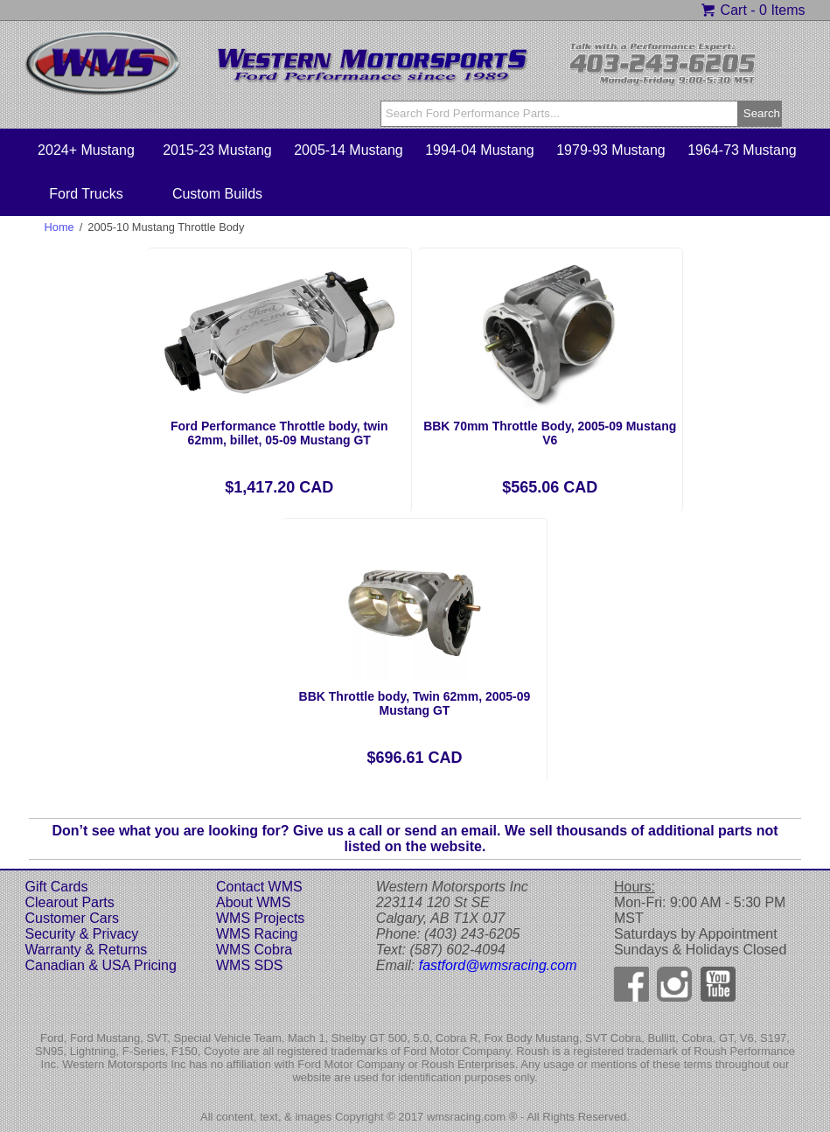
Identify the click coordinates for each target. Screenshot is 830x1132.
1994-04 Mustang (479, 150)
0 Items (782, 10)
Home (59, 227)
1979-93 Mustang (611, 150)
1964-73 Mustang (742, 150)
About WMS (253, 902)
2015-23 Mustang (217, 150)
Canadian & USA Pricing (100, 965)
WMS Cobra (254, 949)
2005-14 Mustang (348, 150)
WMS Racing (256, 933)
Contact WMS (259, 886)
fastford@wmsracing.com (498, 965)
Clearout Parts (69, 902)
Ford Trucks (85, 193)
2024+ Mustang (86, 150)
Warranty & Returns (85, 949)
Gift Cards (55, 886)
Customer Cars (71, 918)
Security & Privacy (81, 933)
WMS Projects (260, 918)
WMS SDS (249, 965)
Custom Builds (217, 193)
